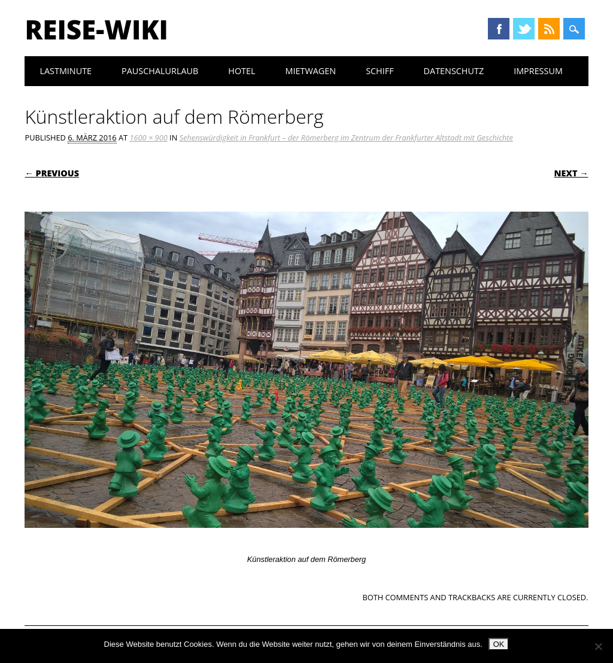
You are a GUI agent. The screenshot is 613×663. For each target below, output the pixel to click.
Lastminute (66, 71)
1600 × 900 (148, 137)
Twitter (524, 28)
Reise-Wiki (96, 29)
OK (499, 644)
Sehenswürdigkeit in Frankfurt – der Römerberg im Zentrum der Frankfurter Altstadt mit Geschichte (346, 137)
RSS (549, 28)
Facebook (498, 28)
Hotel (241, 71)
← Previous (52, 173)
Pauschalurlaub (160, 71)
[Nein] (598, 646)
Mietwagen (311, 71)
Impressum (538, 71)
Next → (571, 173)
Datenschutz (454, 71)
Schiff (379, 71)
